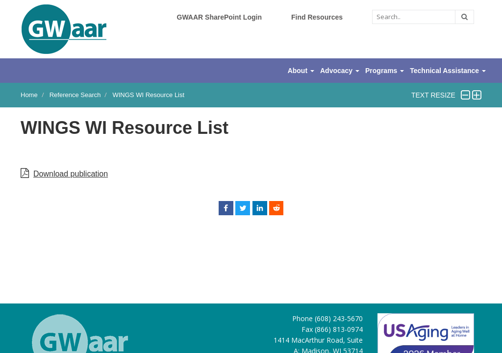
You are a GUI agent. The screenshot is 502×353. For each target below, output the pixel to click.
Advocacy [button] (339, 71)
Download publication (70, 174)
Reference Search (75, 95)
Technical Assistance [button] (448, 71)
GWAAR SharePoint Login (219, 17)
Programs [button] (384, 71)
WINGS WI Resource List (148, 95)
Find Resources (317, 17)
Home (29, 95)
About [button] (301, 71)
